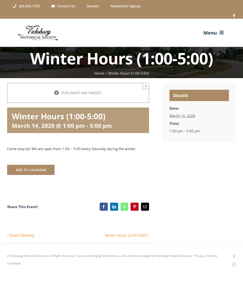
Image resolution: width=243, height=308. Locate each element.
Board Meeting (21, 235)
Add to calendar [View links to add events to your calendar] (31, 170)
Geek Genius (110, 256)
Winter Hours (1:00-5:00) (126, 235)
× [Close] (146, 86)
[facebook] (234, 16)
